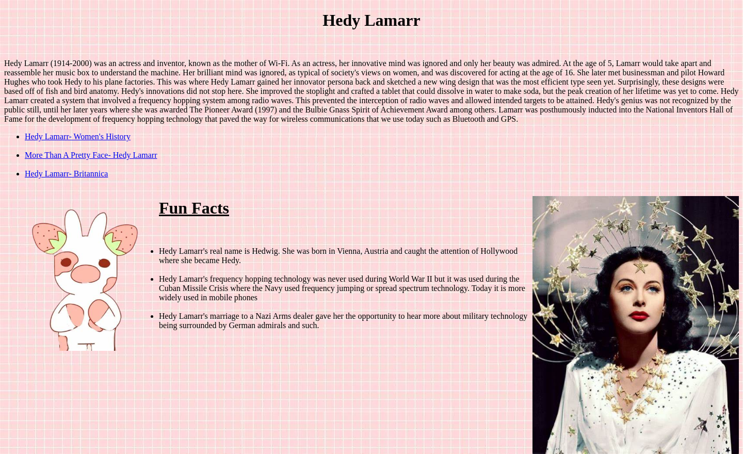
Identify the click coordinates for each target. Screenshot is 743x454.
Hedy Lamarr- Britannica (66, 173)
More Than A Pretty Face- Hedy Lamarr (91, 155)
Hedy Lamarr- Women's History (78, 136)
